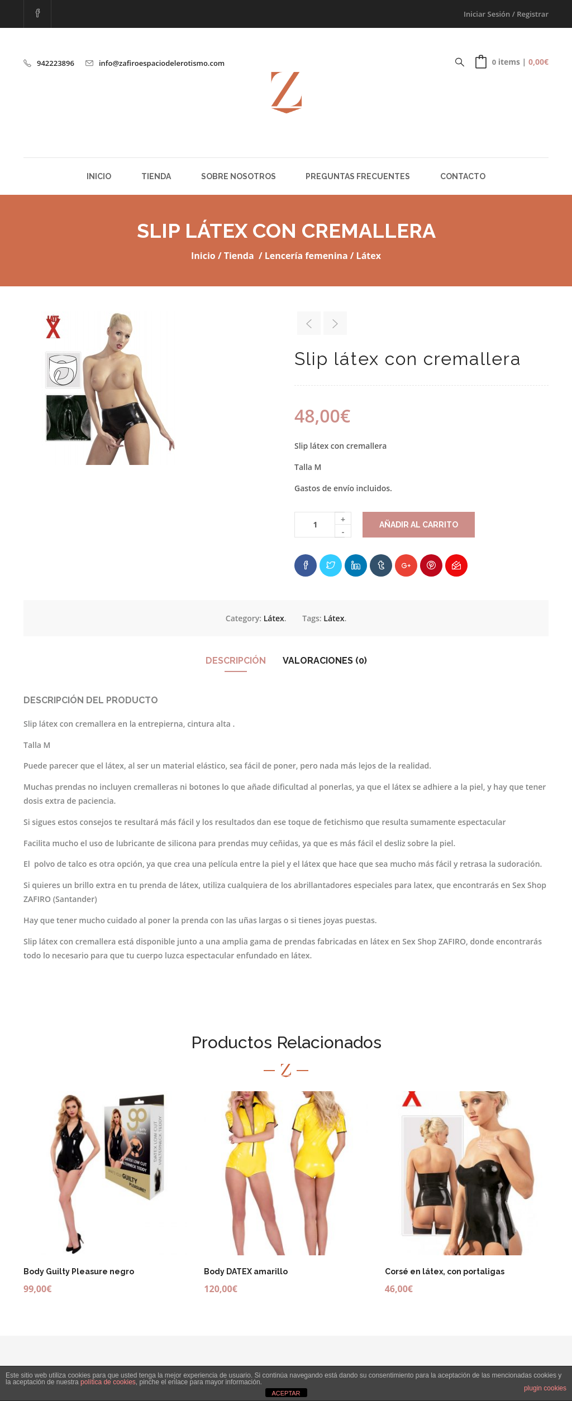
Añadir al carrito (418, 524)
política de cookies (108, 1382)
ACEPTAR (285, 1393)
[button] (512, 62)
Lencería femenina (306, 256)
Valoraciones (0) (325, 660)
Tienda (156, 176)
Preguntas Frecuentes (358, 176)
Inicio (99, 176)
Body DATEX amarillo (246, 1271)
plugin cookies (545, 1388)
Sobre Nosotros (238, 176)
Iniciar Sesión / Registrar (506, 14)
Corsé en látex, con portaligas (444, 1271)
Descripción (236, 660)
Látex (368, 256)
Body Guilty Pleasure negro (78, 1271)
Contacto (462, 176)
